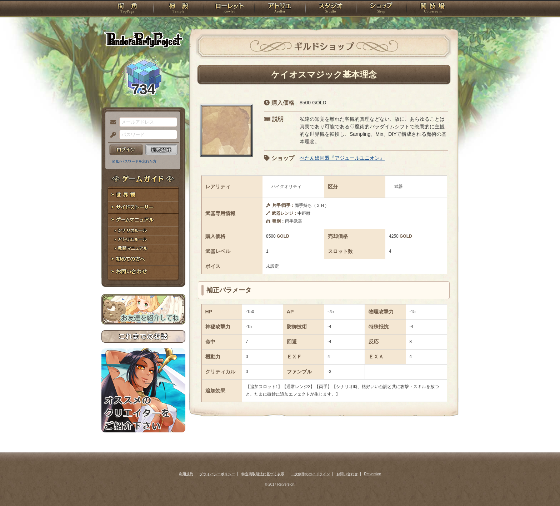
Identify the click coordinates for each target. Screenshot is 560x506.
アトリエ (280, 9)
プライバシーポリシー (217, 474)
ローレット (229, 9)
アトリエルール (143, 239)
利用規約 (186, 474)
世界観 (143, 195)
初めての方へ (143, 259)
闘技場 (433, 9)
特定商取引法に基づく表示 (262, 474)
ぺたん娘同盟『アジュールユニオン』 (342, 158)
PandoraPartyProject (143, 39)
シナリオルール (143, 230)
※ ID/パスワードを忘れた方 (134, 161)
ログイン (126, 149)
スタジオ (330, 9)
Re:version (372, 474)
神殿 (178, 9)
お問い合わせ (143, 272)
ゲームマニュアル (143, 220)
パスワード (111, 135)
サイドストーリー (143, 207)
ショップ (381, 9)
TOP (127, 9)
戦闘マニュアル (143, 248)
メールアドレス (111, 122)
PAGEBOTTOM (542, 486)
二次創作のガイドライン (310, 474)
